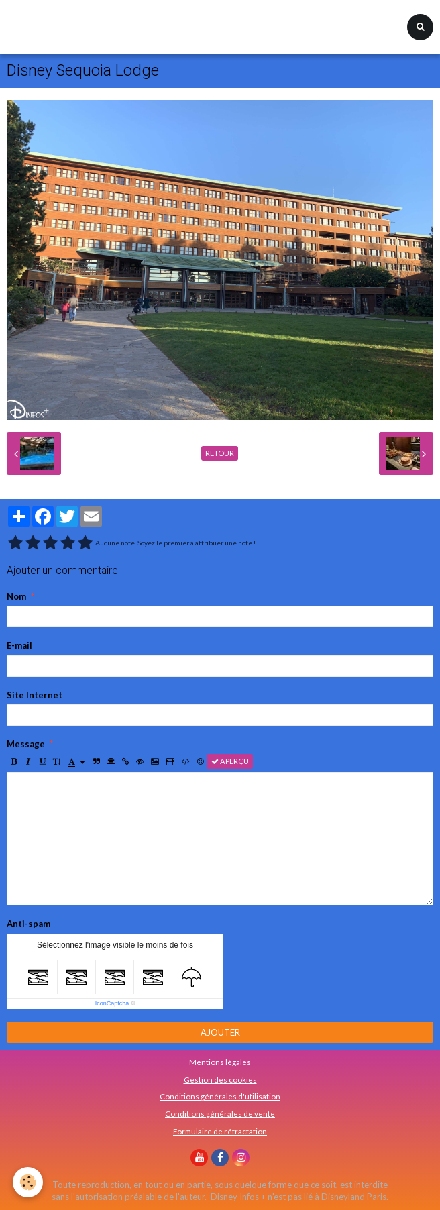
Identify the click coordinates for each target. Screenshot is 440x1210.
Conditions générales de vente (220, 1113)
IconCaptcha (112, 1003)
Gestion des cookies (220, 1079)
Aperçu (230, 761)
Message (26, 743)
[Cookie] (28, 1182)
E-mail (19, 645)
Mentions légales (220, 1061)
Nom (16, 596)
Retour (219, 453)
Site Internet (34, 695)
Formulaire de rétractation (220, 1131)
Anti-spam (28, 923)
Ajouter (220, 1032)
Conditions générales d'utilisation (220, 1096)
